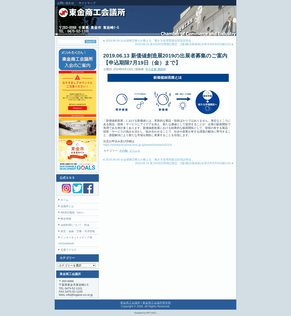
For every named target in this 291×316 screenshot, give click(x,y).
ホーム (65, 199)
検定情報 (66, 218)
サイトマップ (87, 3)
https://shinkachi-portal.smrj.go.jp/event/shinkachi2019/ (137, 144)
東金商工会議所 (130, 302)
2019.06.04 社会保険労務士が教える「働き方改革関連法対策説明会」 (149, 40)
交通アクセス (68, 249)
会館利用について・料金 (75, 224)
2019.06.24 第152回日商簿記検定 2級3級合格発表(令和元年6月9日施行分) (183, 44)
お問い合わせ (65, 3)
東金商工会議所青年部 (156, 302)
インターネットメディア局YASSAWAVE (75, 240)
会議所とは (67, 206)
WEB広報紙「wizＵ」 (73, 212)
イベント (134, 150)
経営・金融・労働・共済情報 (78, 231)
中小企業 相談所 (155, 69)
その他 (123, 150)
